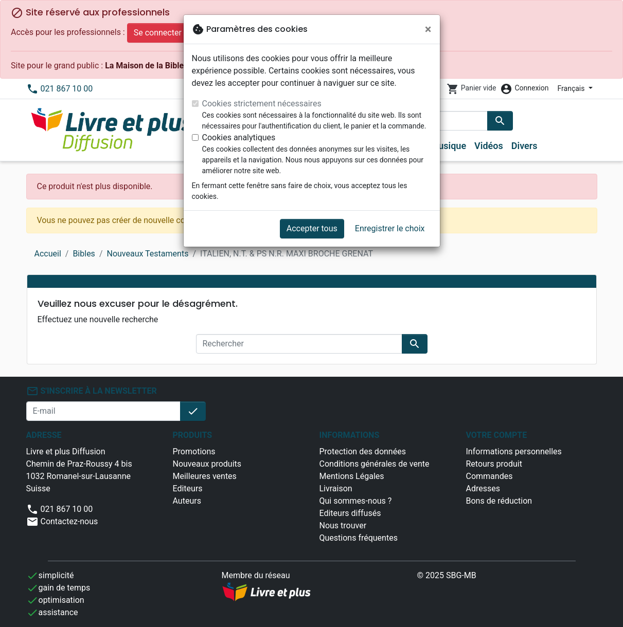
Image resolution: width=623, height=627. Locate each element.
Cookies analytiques (239, 137)
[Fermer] (428, 29)
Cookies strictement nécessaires (262, 103)
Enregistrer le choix (390, 228)
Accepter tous (312, 228)
